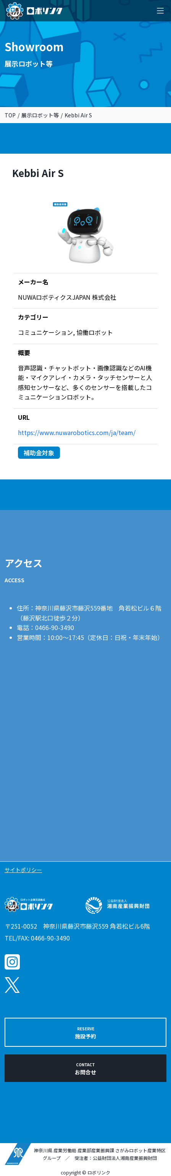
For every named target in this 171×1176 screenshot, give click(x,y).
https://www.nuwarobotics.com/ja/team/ (77, 432)
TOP (10, 115)
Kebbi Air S (78, 115)
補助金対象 (39, 452)
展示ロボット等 (40, 115)
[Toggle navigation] (160, 10)
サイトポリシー (23, 870)
